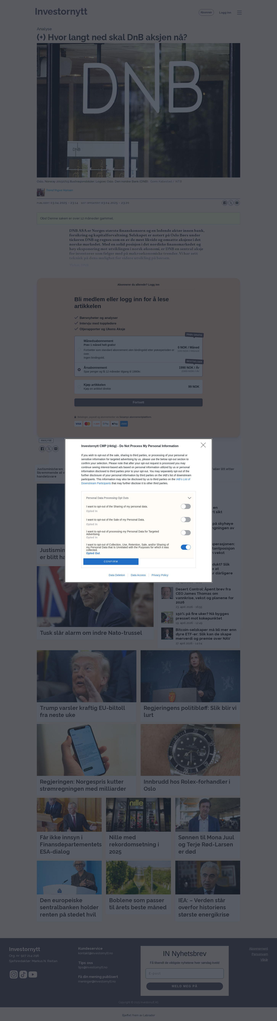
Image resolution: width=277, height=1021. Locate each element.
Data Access (138, 575)
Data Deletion (117, 575)
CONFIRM (111, 561)
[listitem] (138, 498)
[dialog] (138, 510)
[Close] (204, 446)
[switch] (186, 506)
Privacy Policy (160, 575)
